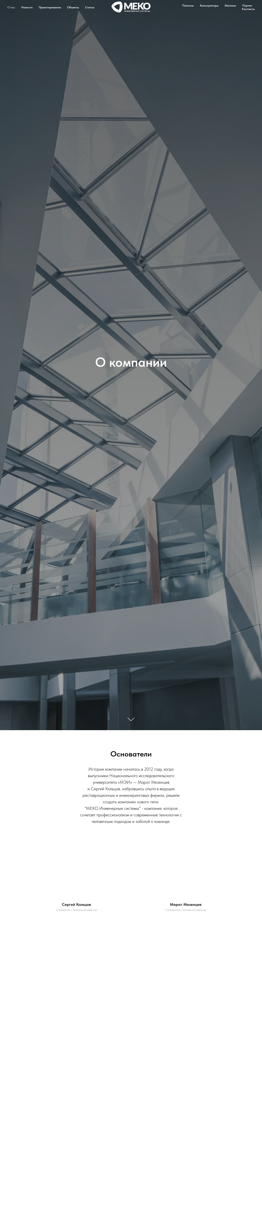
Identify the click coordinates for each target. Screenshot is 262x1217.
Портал (247, 5)
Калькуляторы (209, 5)
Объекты (73, 7)
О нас (11, 7)
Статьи (89, 7)
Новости (27, 7)
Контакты (248, 9)
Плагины (188, 5)
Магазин (230, 5)
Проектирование (50, 7)
